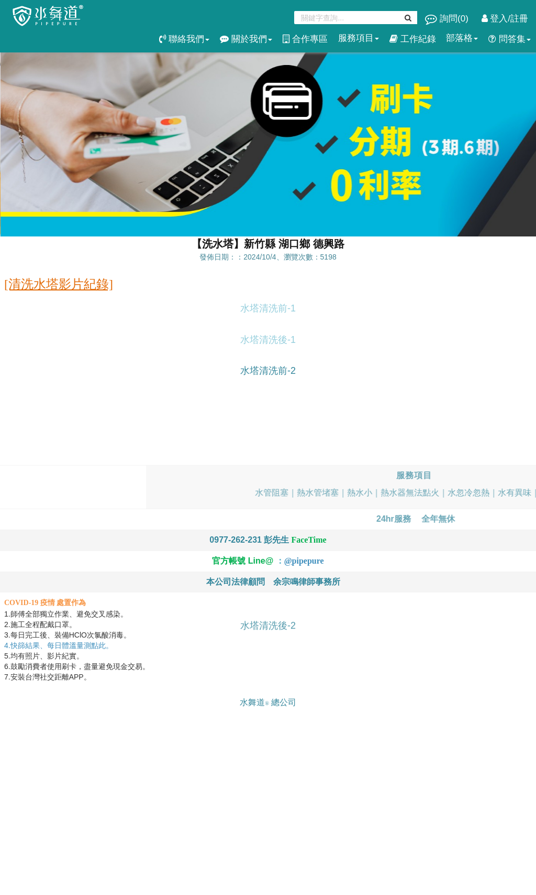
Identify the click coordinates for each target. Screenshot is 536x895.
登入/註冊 (505, 19)
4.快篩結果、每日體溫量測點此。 (59, 645)
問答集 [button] (509, 39)
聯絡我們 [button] (184, 39)
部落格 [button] (462, 38)
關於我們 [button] (246, 39)
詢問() (448, 19)
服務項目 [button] (358, 38)
